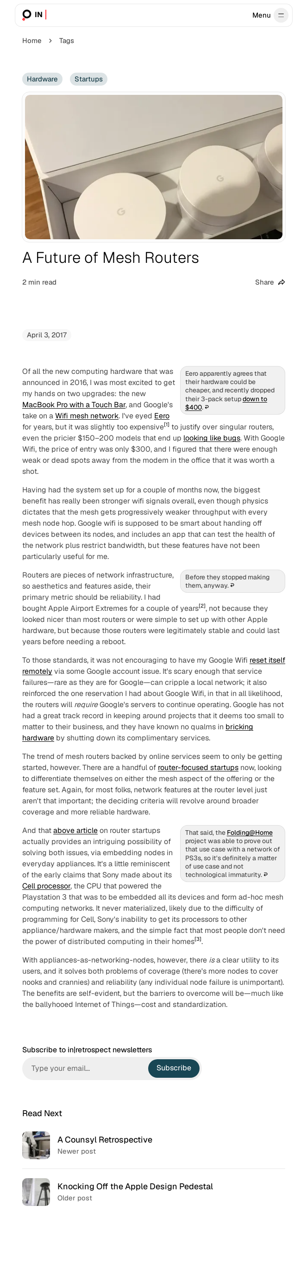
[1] (166, 424)
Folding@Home (249, 832)
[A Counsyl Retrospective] (153, 1145)
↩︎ (206, 407)
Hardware (42, 79)
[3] (197, 939)
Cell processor (46, 886)
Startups (89, 79)
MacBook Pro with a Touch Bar (73, 405)
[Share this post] (270, 282)
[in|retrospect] (33, 15)
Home (32, 40)
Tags (66, 40)
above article (75, 830)
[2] (202, 606)
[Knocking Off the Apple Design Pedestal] (153, 1191)
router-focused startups (198, 767)
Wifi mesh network (87, 416)
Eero (161, 416)
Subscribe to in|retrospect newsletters (87, 1050)
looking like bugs (211, 438)
